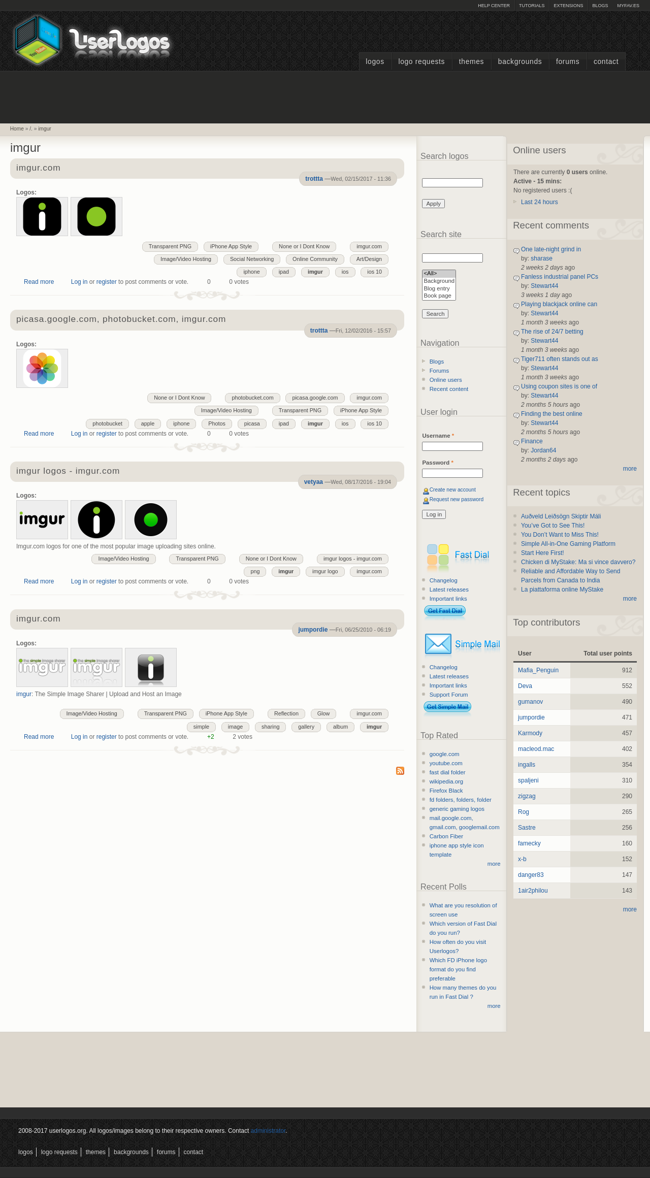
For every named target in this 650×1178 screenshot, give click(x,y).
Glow (323, 713)
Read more (39, 281)
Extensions (568, 5)
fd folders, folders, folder (461, 800)
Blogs (600, 5)
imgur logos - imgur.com (68, 471)
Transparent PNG (170, 246)
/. (30, 129)
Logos (375, 62)
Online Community (315, 259)
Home (17, 129)
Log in (79, 281)
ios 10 (374, 272)
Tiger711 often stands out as (559, 359)
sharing (270, 727)
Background (439, 281)
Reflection (286, 713)
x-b (522, 859)
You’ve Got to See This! (552, 525)
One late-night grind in (551, 249)
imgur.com (38, 168)
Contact (606, 62)
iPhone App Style (231, 246)
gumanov (530, 701)
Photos (216, 423)
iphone (251, 272)
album (340, 727)
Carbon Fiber (446, 836)
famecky (529, 843)
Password (437, 463)
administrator (268, 1130)
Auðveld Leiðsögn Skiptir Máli (561, 516)
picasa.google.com (315, 398)
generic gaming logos (457, 809)
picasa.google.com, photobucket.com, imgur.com (121, 319)
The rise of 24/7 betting (552, 331)
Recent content (449, 389)
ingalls (526, 764)
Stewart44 (544, 285)
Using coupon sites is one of (559, 386)
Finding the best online (551, 413)
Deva (525, 686)
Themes (471, 62)
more (494, 864)
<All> (439, 274)
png (254, 571)
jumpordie (313, 629)
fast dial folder (448, 772)
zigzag (527, 796)
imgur (44, 129)
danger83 (531, 874)
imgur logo (325, 571)
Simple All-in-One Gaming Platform (568, 543)
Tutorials (531, 5)
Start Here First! (542, 553)
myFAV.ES (628, 5)
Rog (523, 811)
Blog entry (439, 289)
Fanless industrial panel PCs (559, 276)
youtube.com (446, 763)
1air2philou (533, 890)
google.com (445, 754)
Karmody (530, 733)
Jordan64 (543, 450)
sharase (541, 258)
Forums (567, 62)
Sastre (527, 827)
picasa (252, 423)
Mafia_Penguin (538, 670)
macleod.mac (536, 748)
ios (345, 272)
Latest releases (449, 589)
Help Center (494, 5)
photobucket (107, 423)
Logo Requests (421, 62)
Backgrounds (520, 62)
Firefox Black (446, 791)
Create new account (453, 490)
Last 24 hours (539, 202)
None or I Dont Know (304, 246)
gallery (306, 727)
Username (438, 436)
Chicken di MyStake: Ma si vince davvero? (578, 562)
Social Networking (252, 259)
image (235, 727)
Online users (446, 380)
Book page (439, 296)
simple (201, 727)
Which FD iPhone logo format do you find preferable (458, 969)
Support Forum (449, 695)
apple (147, 423)
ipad (284, 272)
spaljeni (528, 780)
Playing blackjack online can (559, 304)
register (106, 281)
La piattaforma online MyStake (562, 589)
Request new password (457, 499)
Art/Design (369, 259)
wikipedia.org (446, 781)
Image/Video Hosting (185, 259)
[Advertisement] (325, 96)
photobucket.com (252, 398)
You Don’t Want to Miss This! (560, 534)
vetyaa (313, 481)
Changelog (444, 580)
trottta (314, 178)
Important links (448, 599)
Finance (532, 441)
